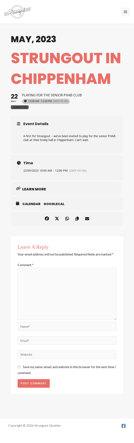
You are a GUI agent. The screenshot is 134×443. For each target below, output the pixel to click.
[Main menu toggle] (125, 11)
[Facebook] (123, 426)
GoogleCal (54, 204)
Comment (26, 265)
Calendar (31, 204)
